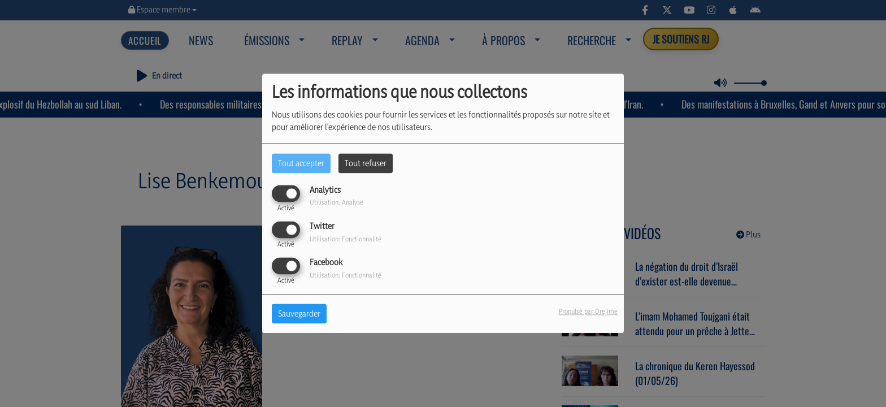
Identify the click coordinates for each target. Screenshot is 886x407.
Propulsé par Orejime (588, 312)
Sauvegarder (299, 314)
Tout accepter (301, 163)
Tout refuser (365, 163)
